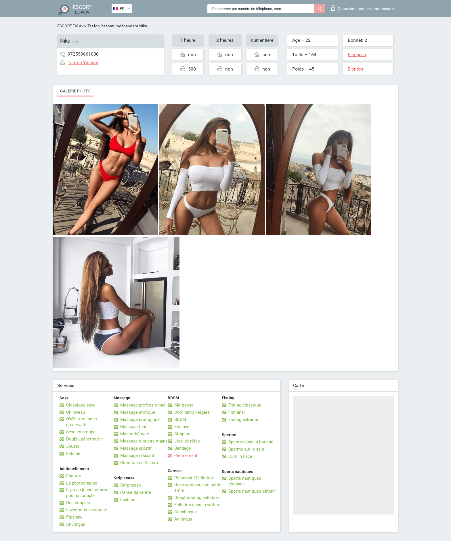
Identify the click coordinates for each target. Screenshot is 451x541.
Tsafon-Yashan (100, 26)
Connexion (362, 8)
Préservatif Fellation (193, 478)
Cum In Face (240, 456)
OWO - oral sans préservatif (81, 421)
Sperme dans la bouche (250, 442)
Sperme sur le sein (246, 449)
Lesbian (127, 499)
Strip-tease (130, 485)
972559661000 (83, 54)
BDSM (180, 419)
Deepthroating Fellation (196, 497)
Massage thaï (133, 426)
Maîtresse (184, 405)
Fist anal (236, 412)
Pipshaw (74, 517)
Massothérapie (134, 433)
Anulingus (75, 524)
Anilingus (183, 519)
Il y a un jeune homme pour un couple (87, 492)
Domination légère (192, 412)
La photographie (81, 483)
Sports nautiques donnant (244, 481)
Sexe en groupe (80, 431)
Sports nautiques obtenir (252, 491)
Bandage (182, 448)
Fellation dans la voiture (197, 504)
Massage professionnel (142, 405)
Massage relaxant (137, 455)
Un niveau (75, 412)
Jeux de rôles (187, 441)
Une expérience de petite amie (197, 487)
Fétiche (73, 453)
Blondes (355, 69)
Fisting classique (244, 405)
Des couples (78, 502)
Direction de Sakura (139, 462)
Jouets (72, 446)
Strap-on (182, 433)
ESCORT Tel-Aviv (71, 26)
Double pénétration (84, 439)
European (357, 54)
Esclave (181, 426)
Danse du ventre (135, 492)
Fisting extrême (243, 419)
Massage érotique (137, 412)
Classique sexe (80, 405)
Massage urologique (140, 419)
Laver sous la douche (86, 509)
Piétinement (185, 455)
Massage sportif (136, 448)
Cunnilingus (185, 512)
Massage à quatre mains (144, 441)
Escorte (73, 476)
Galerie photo (75, 91)
